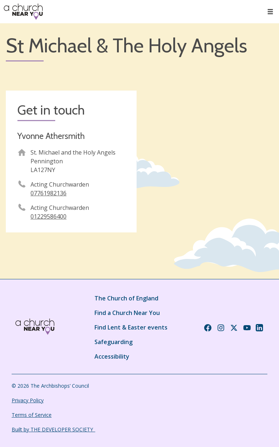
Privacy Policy (28, 400)
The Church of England (126, 298)
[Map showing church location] (207, 156)
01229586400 (48, 216)
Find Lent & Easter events (130, 327)
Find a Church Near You (127, 313)
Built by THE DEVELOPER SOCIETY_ (53, 429)
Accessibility (111, 356)
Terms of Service (32, 414)
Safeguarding (113, 342)
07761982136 (48, 193)
